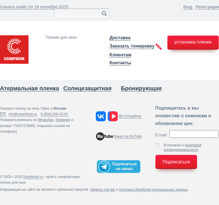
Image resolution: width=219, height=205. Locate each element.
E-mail (161, 135)
